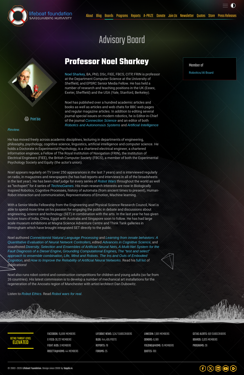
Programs (122, 16)
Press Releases (227, 16)
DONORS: (149, 339)
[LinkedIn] (218, 368)
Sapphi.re (68, 368)
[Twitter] (210, 368)
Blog (99, 16)
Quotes (201, 16)
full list (141, 260)
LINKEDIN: (149, 334)
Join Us (172, 16)
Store (211, 16)
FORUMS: (100, 351)
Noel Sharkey (75, 74)
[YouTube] (226, 368)
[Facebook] (203, 368)
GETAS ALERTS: (200, 334)
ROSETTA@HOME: (57, 351)
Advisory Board (122, 40)
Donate (161, 16)
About (89, 16)
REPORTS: (101, 345)
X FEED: (51, 339)
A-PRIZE (148, 16)
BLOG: (99, 339)
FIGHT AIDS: (54, 345)
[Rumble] (233, 368)
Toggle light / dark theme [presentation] (233, 5)
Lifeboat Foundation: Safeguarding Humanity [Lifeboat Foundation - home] (40, 15)
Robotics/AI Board (201, 72)
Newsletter (187, 16)
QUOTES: (149, 351)
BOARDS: (197, 339)
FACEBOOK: (53, 334)
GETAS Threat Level (21, 341)
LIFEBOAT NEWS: (104, 334)
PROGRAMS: (199, 345)
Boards (109, 16)
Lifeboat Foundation (31, 368)
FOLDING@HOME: (153, 345)
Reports (135, 16)
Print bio (32, 119)
